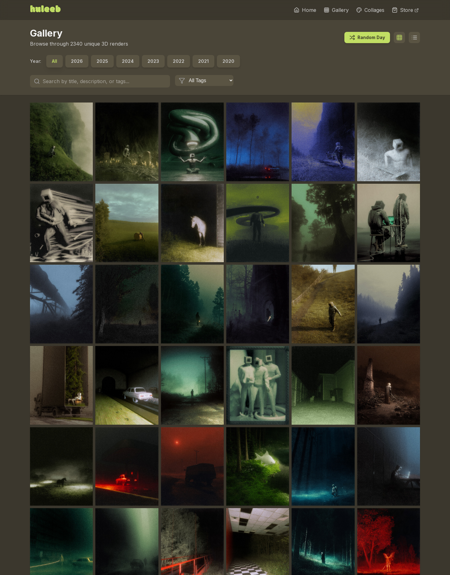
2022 (178, 61)
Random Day (367, 37)
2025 (102, 61)
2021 (203, 61)
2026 (77, 61)
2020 (228, 61)
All (54, 61)
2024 (128, 61)
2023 (153, 61)
